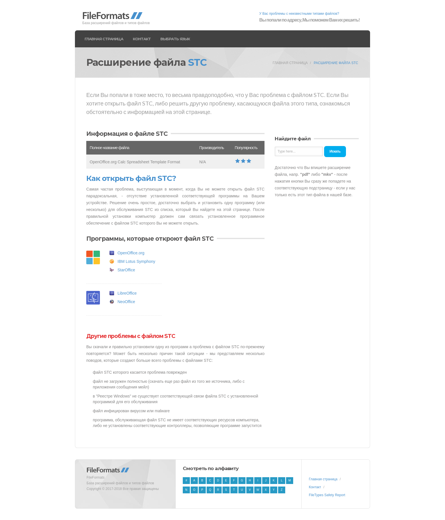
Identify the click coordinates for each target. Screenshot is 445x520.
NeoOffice (126, 301)
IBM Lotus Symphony (136, 261)
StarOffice (126, 270)
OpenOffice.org (130, 253)
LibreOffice (127, 293)
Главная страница (104, 39)
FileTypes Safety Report (327, 495)
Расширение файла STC (336, 63)
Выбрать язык (175, 39)
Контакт (142, 39)
